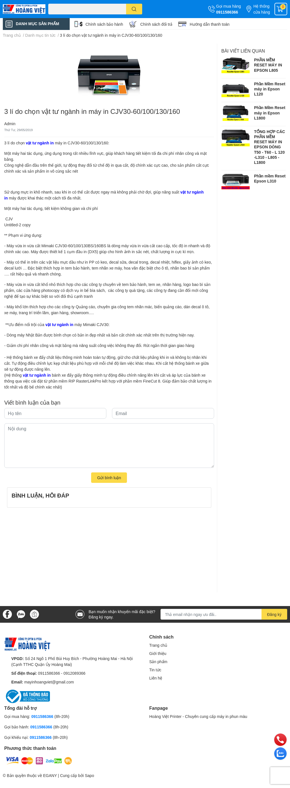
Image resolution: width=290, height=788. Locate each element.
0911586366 (227, 12)
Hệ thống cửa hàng (261, 9)
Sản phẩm (158, 661)
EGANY (50, 775)
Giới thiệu (157, 653)
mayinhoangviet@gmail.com (49, 682)
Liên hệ (155, 678)
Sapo (89, 775)
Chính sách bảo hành (104, 24)
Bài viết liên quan (243, 50)
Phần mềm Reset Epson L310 (270, 178)
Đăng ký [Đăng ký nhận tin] (274, 614)
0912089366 (74, 673)
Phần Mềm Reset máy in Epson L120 (269, 88)
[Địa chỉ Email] (224, 614)
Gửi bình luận (109, 477)
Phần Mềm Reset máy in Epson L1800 (269, 112)
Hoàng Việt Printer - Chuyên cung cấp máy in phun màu (198, 716)
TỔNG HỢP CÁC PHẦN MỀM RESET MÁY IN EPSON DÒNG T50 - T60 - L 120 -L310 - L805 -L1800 (269, 147)
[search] (134, 9)
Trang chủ (158, 645)
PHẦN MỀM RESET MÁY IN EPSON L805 (268, 64)
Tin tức (155, 669)
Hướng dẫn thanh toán (209, 24)
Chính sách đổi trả (156, 24)
